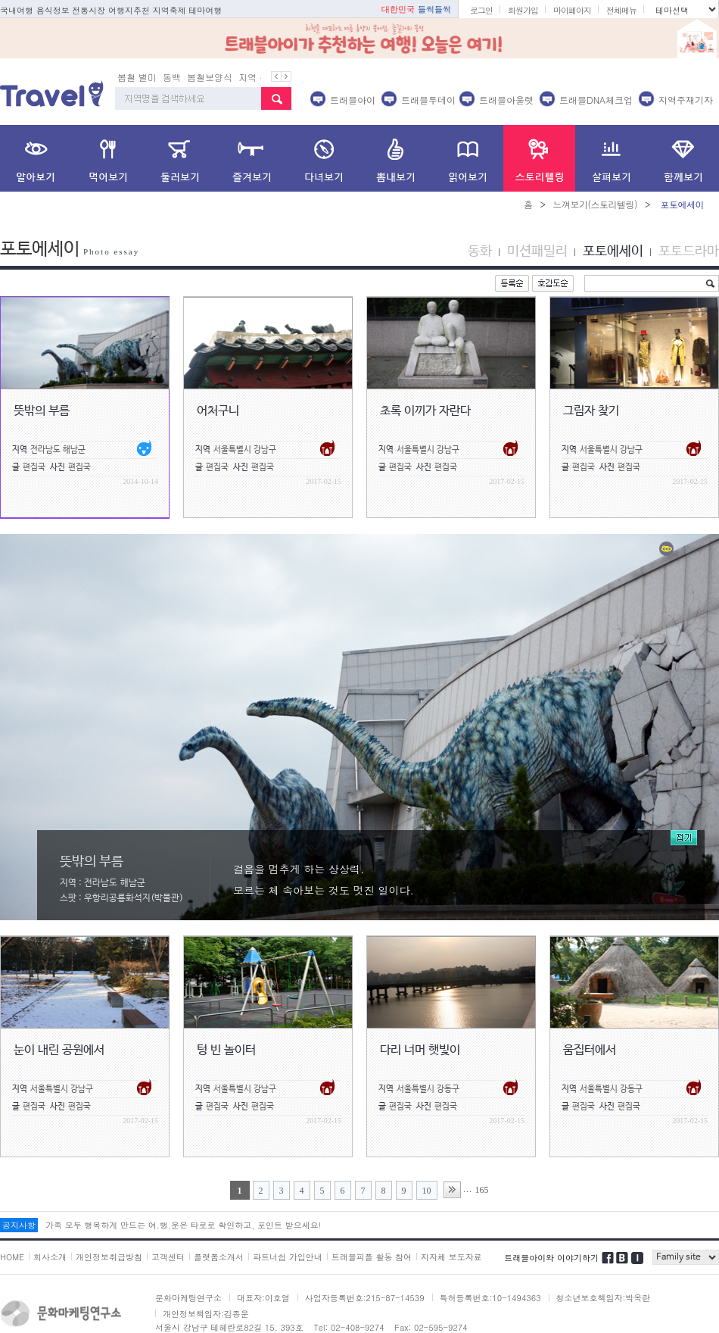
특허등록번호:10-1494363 (490, 1297)
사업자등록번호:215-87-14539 (365, 1297)
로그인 (481, 10)
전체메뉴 (621, 10)
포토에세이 (613, 251)
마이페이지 (572, 10)
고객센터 (168, 1257)
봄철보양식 (209, 76)
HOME (12, 1257)
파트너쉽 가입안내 (287, 1257)
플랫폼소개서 (219, 1257)
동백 (172, 76)
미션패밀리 (537, 251)
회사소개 (50, 1257)
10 (426, 1190)
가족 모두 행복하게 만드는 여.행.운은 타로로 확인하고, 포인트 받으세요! (183, 1225)
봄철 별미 (137, 76)
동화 (480, 251)
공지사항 (19, 1225)
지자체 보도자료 (451, 1257)
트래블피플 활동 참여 (371, 1257)
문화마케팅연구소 (188, 1297)
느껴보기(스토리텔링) (594, 204)
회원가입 (523, 10)
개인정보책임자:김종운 (206, 1313)
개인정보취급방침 (109, 1257)
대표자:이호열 (263, 1297)
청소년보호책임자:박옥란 (603, 1297)
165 (482, 1190)
